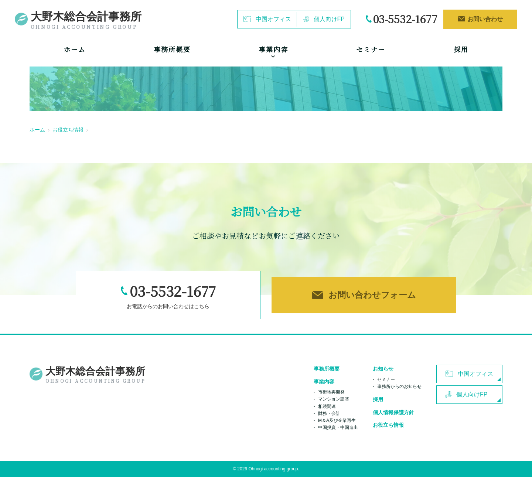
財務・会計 (329, 413)
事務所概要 (172, 49)
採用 (461, 49)
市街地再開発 (331, 392)
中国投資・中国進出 (338, 427)
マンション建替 (333, 399)
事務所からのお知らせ (399, 386)
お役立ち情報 (67, 130)
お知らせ (383, 369)
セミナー (370, 49)
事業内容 (324, 382)
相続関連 (327, 406)
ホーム (74, 49)
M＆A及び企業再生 (337, 420)
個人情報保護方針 (393, 412)
